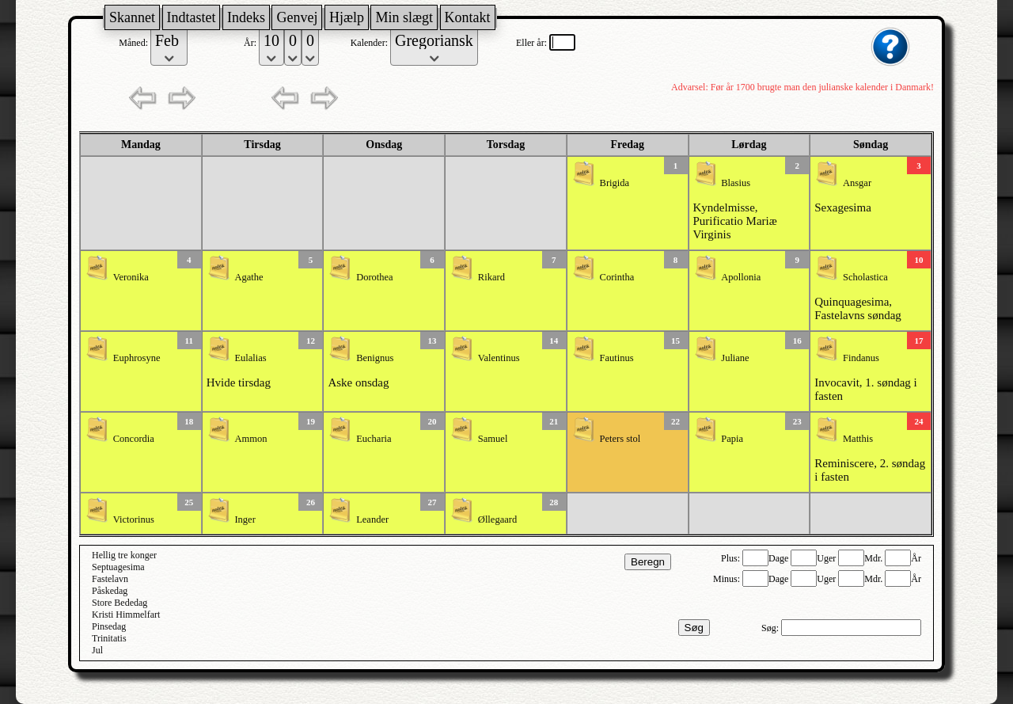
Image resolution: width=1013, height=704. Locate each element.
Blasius (735, 182)
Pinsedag (109, 626)
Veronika (131, 277)
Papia (732, 438)
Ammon (250, 438)
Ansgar (857, 182)
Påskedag (109, 590)
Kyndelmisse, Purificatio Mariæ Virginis (735, 221)
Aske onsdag (358, 382)
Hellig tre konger (124, 555)
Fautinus (617, 357)
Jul (97, 650)
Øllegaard (497, 519)
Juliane (735, 357)
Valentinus (499, 357)
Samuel (493, 438)
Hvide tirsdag (239, 382)
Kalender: (370, 42)
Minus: (727, 578)
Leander (372, 519)
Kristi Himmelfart (126, 614)
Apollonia (741, 277)
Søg (694, 628)
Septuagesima (118, 567)
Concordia (133, 438)
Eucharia (373, 438)
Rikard (491, 277)
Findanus (861, 357)
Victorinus (133, 519)
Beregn (648, 562)
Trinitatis (109, 638)
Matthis (858, 438)
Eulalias (250, 357)
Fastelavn (110, 578)
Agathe (248, 277)
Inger (244, 519)
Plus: (731, 558)
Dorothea (374, 277)
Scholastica (865, 277)
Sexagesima (842, 207)
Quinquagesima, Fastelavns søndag (857, 308)
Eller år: (532, 42)
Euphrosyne (137, 357)
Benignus (374, 357)
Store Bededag (119, 602)
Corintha (617, 277)
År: (251, 42)
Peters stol (620, 438)
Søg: (771, 628)
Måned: (134, 42)
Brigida (615, 182)
